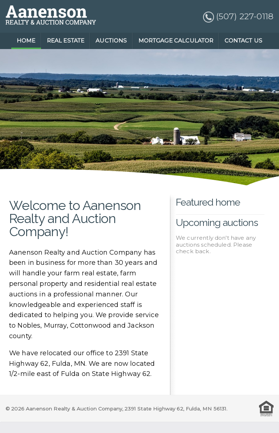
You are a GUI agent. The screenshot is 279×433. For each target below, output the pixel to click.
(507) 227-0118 (238, 16)
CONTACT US (243, 40)
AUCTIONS (111, 40)
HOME (26, 40)
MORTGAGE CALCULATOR (176, 40)
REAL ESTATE (66, 40)
